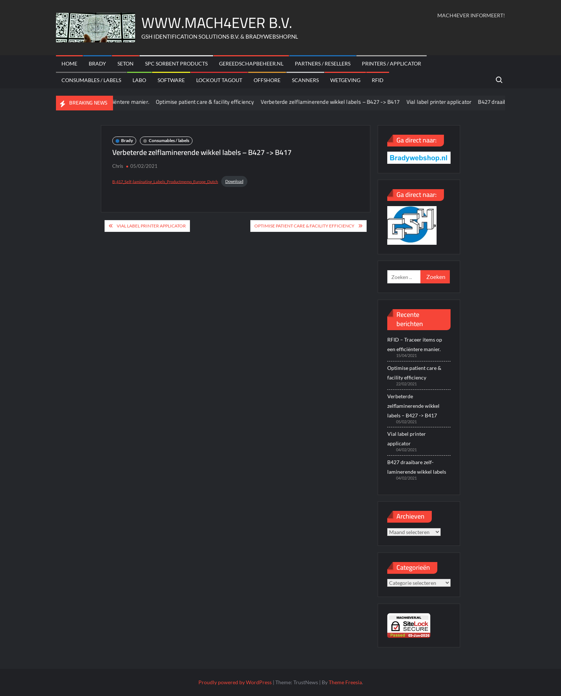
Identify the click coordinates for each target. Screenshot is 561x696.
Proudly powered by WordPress (235, 682)
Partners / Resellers (322, 63)
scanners (305, 80)
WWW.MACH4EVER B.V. (216, 22)
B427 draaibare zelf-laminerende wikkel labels (416, 467)
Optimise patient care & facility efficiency (209, 101)
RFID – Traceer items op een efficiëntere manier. (414, 344)
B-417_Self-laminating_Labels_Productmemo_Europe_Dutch (165, 181)
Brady (97, 63)
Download (234, 181)
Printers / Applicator (391, 63)
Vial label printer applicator (443, 101)
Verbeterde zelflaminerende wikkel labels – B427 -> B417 (335, 101)
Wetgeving (345, 80)
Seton (125, 63)
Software (171, 80)
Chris (117, 166)
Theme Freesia (345, 682)
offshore (267, 80)
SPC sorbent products (176, 63)
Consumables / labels (91, 80)
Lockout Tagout (219, 80)
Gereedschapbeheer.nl (251, 63)
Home (69, 63)
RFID (378, 80)
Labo (139, 80)
